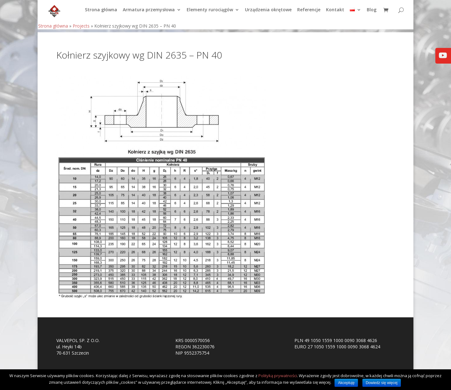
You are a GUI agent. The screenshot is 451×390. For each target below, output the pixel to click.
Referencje (308, 12)
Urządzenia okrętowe (268, 12)
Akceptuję (346, 383)
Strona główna (101, 12)
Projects (81, 29)
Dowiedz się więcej (381, 383)
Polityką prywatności (277, 375)
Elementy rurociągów (210, 12)
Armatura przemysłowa (149, 12)
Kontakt (335, 12)
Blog (371, 12)
